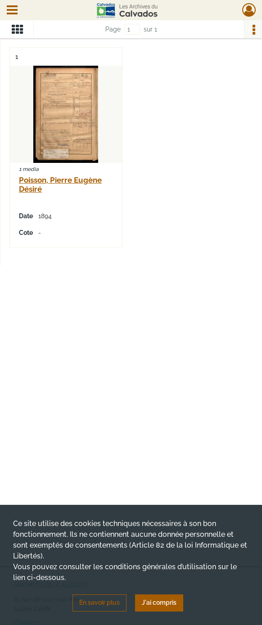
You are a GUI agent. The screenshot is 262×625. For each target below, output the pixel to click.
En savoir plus (99, 602)
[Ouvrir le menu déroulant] (12, 10)
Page (113, 29)
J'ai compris (159, 602)
